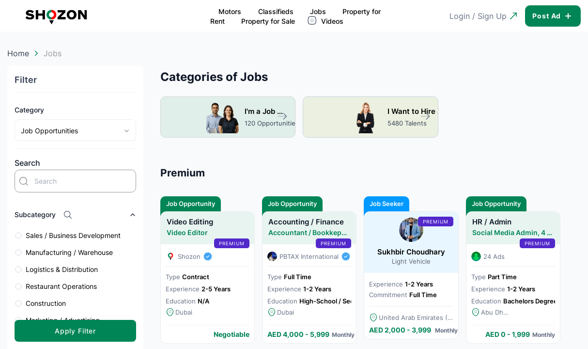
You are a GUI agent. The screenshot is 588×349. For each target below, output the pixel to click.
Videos (373, 15)
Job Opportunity (190, 202)
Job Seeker (386, 202)
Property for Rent (244, 16)
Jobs (193, 16)
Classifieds (150, 16)
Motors (104, 16)
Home (18, 53)
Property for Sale (315, 16)
